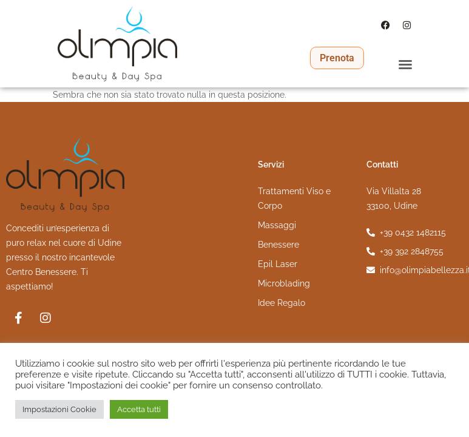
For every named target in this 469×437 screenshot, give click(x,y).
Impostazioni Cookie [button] (59, 409)
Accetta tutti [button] (139, 409)
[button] (405, 64)
